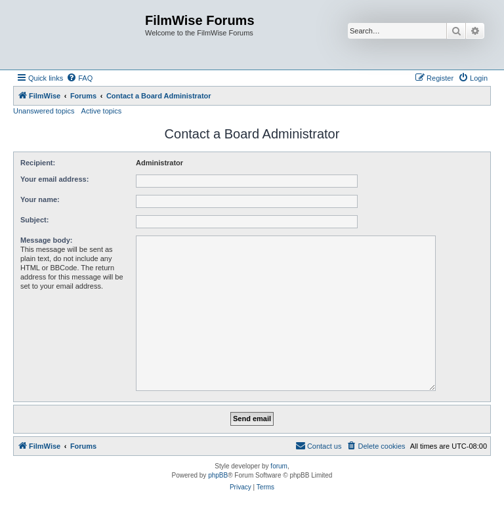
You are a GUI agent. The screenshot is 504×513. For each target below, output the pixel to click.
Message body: (46, 240)
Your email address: (54, 179)
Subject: (34, 220)
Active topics (101, 111)
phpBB (218, 475)
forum (278, 466)
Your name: (40, 199)
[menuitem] (79, 78)
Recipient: (37, 163)
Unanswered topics (44, 111)
